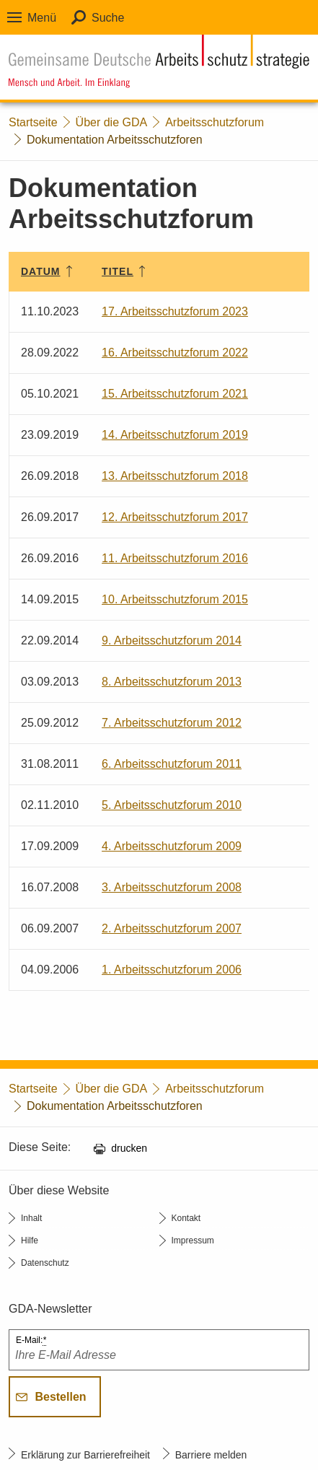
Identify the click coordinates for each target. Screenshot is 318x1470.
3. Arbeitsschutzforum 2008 (172, 887)
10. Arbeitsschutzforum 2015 (175, 599)
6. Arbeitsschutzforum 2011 (172, 764)
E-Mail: (31, 1340)
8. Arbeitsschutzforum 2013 (172, 681)
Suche (108, 18)
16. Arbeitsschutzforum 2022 (175, 352)
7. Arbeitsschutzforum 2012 (172, 723)
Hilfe (29, 1240)
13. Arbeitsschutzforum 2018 (175, 476)
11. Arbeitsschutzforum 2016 (175, 558)
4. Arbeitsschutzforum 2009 (172, 846)
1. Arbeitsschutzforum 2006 (172, 969)
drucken (129, 1148)
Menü (41, 18)
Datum (41, 271)
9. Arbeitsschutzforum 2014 (172, 640)
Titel (117, 271)
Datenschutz (45, 1263)
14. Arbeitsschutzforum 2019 (175, 435)
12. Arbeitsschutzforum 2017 (175, 517)
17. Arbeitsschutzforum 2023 (175, 311)
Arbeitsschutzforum (214, 122)
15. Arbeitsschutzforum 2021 (175, 394)
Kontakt (186, 1218)
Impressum (193, 1240)
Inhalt (31, 1218)
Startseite (33, 122)
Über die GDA (112, 122)
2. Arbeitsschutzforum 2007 (172, 928)
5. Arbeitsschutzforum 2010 (172, 805)
